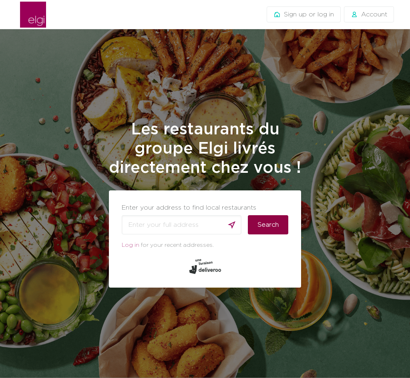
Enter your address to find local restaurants (189, 207)
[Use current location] (231, 224)
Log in (130, 245)
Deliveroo (33, 15)
